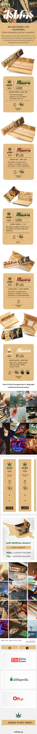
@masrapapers (30, 642)
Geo (32, 4)
